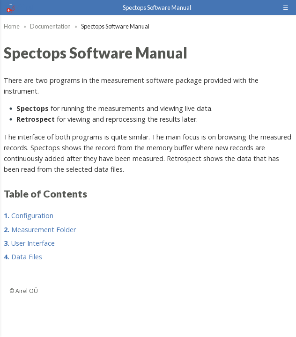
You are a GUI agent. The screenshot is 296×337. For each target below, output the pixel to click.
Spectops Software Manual (157, 7)
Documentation (50, 26)
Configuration (28, 215)
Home (12, 26)
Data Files (23, 256)
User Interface (29, 243)
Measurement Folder (40, 229)
